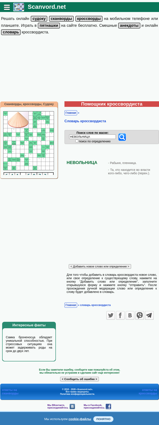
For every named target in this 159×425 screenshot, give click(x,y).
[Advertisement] (79, 69)
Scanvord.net (47, 6)
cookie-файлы (80, 419)
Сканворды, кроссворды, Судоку (29, 104)
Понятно (103, 419)
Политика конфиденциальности (77, 394)
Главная (71, 112)
